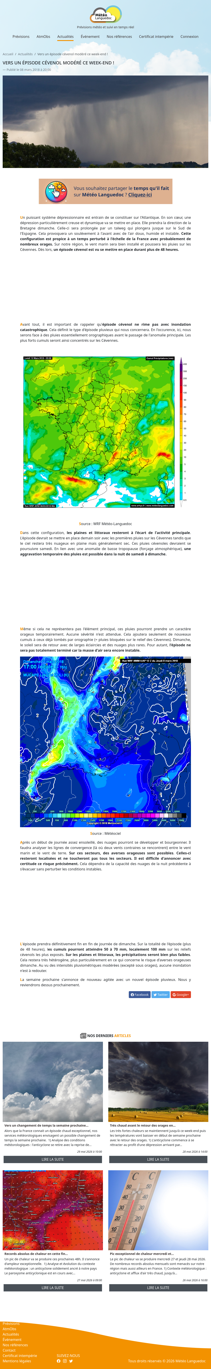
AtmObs (43, 36)
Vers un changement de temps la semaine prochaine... (46, 1125)
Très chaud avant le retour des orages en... (143, 1125)
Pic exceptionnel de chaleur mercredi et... (142, 1254)
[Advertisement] (105, 287)
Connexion (189, 36)
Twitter (161, 994)
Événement (90, 36)
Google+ (181, 994)
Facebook (140, 994)
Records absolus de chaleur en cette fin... (36, 1254)
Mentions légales (17, 1361)
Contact (9, 1350)
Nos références (119, 36)
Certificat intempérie (156, 36)
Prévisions (20, 36)
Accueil (8, 54)
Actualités (65, 36)
